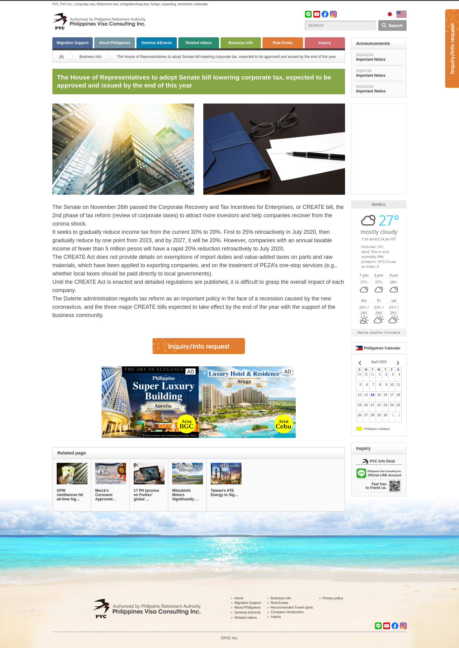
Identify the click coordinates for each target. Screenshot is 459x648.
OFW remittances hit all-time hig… (70, 494)
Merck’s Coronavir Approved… (105, 494)
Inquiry (325, 43)
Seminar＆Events (156, 43)
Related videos (199, 43)
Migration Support (72, 43)
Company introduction (287, 612)
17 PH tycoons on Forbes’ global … (146, 494)
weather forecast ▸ (378, 332)
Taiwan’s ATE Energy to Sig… (224, 492)
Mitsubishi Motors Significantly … (185, 494)
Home (238, 598)
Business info (241, 43)
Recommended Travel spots (292, 607)
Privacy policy (333, 598)
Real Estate (283, 43)
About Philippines (114, 43)
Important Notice (370, 59)
